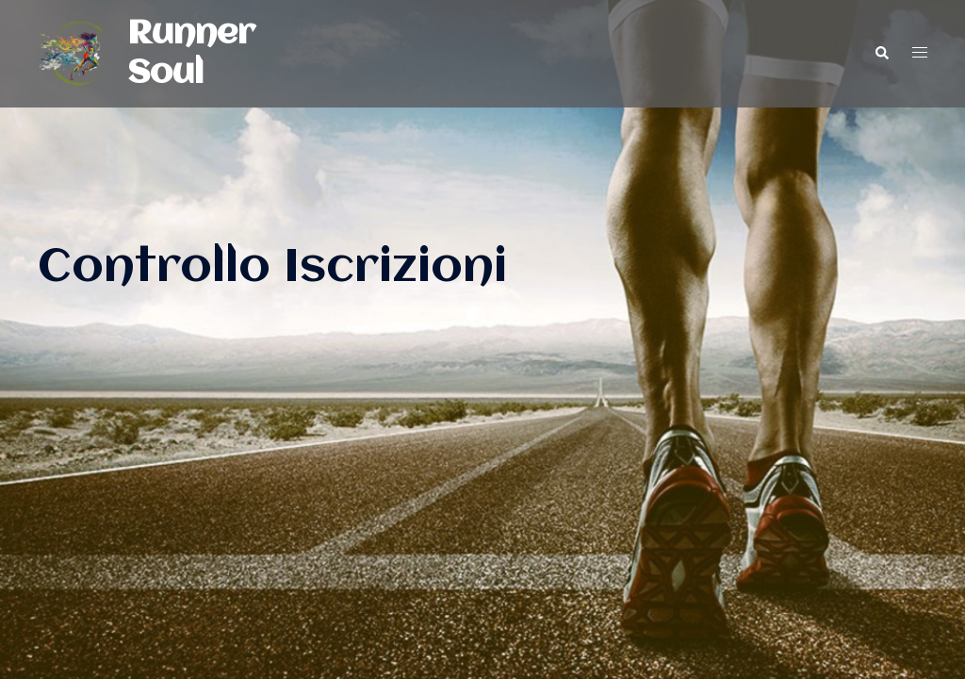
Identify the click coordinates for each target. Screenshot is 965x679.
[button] (881, 53)
